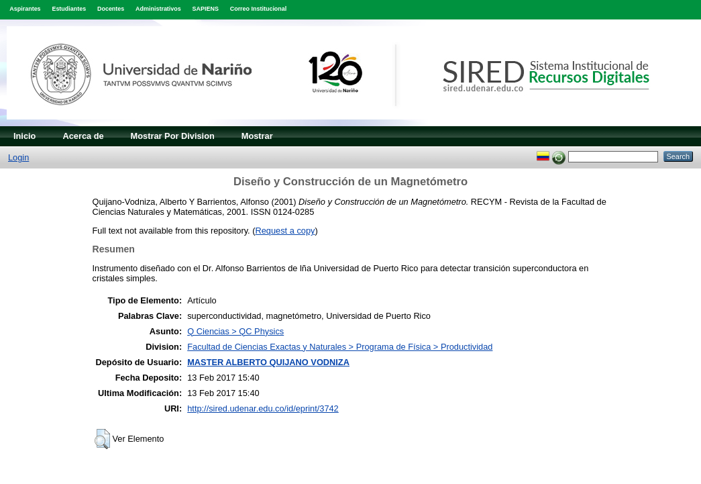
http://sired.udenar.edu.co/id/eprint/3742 (263, 408)
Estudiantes (69, 8)
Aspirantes (24, 8)
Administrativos (158, 8)
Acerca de (82, 136)
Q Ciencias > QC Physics (235, 331)
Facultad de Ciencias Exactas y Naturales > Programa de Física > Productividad (339, 347)
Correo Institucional (258, 8)
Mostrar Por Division (173, 136)
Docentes (110, 8)
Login (18, 157)
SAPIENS (206, 8)
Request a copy (285, 231)
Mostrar (257, 136)
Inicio (24, 136)
